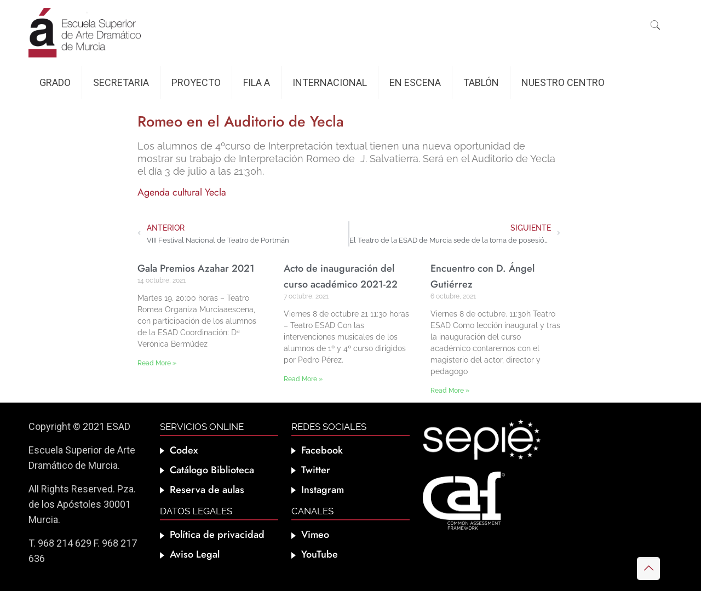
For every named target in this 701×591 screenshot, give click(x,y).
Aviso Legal (195, 554)
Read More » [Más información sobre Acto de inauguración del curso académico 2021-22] (303, 379)
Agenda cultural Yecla (181, 192)
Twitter (315, 470)
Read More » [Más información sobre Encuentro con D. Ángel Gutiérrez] (449, 390)
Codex (184, 450)
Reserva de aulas (207, 490)
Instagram (322, 490)
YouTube (319, 554)
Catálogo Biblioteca (212, 470)
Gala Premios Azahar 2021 (196, 268)
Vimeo (315, 534)
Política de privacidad (217, 534)
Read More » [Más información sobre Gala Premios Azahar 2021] (156, 363)
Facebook (322, 450)
